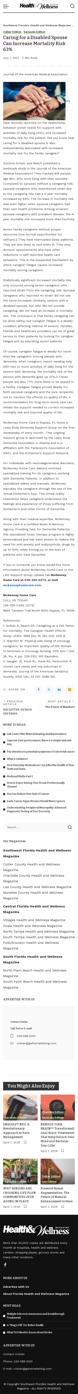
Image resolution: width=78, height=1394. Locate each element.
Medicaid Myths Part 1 (20, 776)
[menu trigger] (7, 6)
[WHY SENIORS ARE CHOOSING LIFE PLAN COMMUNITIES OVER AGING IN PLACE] (20, 1171)
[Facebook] (38, 689)
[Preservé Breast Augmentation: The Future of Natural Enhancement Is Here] (58, 1171)
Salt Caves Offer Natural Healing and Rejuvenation (36, 734)
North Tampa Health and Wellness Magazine (38, 931)
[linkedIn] (59, 689)
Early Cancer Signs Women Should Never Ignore (36, 801)
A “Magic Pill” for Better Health (25, 1325)
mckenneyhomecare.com (22, 585)
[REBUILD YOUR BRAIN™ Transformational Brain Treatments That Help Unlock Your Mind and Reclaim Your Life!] (58, 1107)
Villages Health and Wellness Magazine (34, 920)
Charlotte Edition (53, 1112)
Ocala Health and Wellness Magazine (32, 926)
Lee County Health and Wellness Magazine (37, 887)
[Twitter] (49, 689)
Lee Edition (49, 1181)
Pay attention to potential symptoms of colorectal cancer (41, 751)
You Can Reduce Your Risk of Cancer (28, 793)
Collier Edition (12, 32)
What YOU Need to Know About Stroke (29, 1332)
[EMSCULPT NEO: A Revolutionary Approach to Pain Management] (20, 1107)
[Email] (70, 689)
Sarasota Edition (34, 32)
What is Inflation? (17, 759)
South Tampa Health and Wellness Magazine (39, 937)
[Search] (72, 6)
